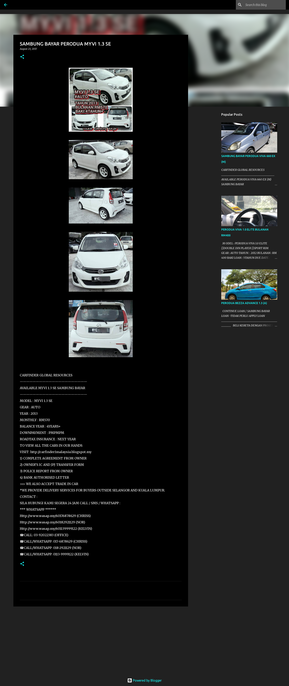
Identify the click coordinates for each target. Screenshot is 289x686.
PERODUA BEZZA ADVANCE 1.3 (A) (244, 303)
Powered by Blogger (144, 680)
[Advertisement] (101, 640)
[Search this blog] (265, 5)
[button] (22, 57)
